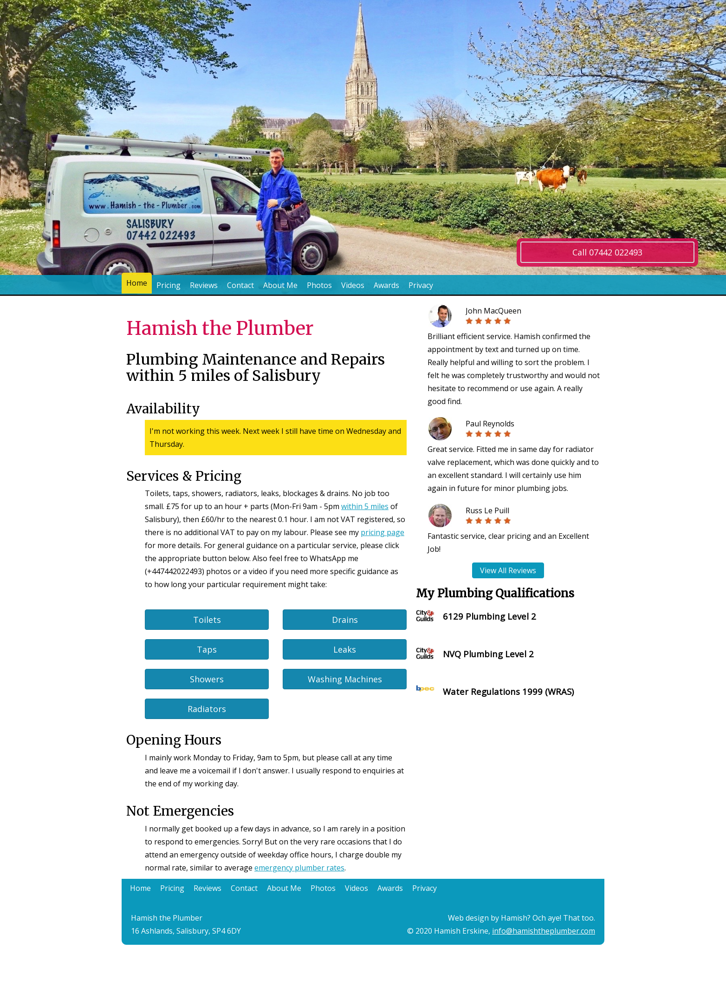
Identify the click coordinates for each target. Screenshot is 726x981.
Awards (386, 285)
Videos (352, 285)
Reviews (204, 285)
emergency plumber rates (299, 868)
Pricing (168, 285)
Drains (345, 619)
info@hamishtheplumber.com (543, 931)
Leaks (344, 649)
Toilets (207, 619)
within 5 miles (365, 506)
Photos (319, 285)
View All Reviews (508, 570)
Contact (240, 285)
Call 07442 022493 (607, 252)
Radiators (207, 708)
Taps (207, 649)
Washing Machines (345, 679)
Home (136, 285)
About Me (280, 285)
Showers (207, 679)
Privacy (420, 285)
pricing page (382, 532)
